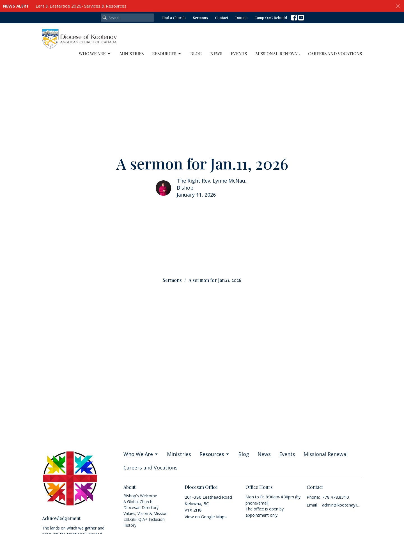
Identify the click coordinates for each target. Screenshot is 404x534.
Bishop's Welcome (140, 495)
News (216, 53)
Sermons (200, 17)
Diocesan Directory (141, 507)
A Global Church (137, 501)
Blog (196, 53)
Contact (221, 17)
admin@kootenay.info (342, 505)
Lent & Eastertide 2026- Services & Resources (81, 6)
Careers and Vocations (335, 53)
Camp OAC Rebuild (270, 17)
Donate (241, 17)
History (129, 525)
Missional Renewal (277, 53)
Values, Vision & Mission (145, 513)
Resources (167, 54)
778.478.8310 (335, 497)
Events (239, 53)
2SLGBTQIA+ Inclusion (144, 519)
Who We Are (95, 54)
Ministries (132, 53)
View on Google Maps (206, 516)
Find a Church (173, 17)
